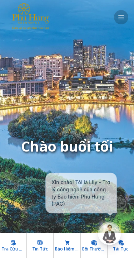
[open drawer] (121, 17)
